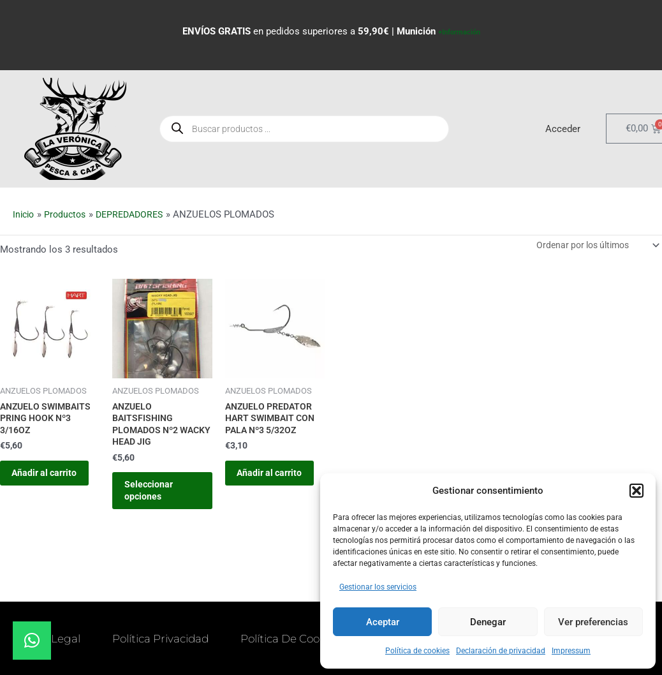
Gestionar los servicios (377, 586)
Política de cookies (417, 650)
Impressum (571, 650)
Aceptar (382, 622)
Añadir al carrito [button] (38, 485)
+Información (459, 31)
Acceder (562, 127)
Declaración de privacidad (500, 650)
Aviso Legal (106, 624)
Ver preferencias (593, 622)
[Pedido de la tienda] (592, 244)
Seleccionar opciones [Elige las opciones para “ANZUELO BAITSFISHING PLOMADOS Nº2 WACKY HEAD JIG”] (156, 498)
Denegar (488, 622)
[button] (636, 490)
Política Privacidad (228, 624)
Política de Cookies (183, 653)
